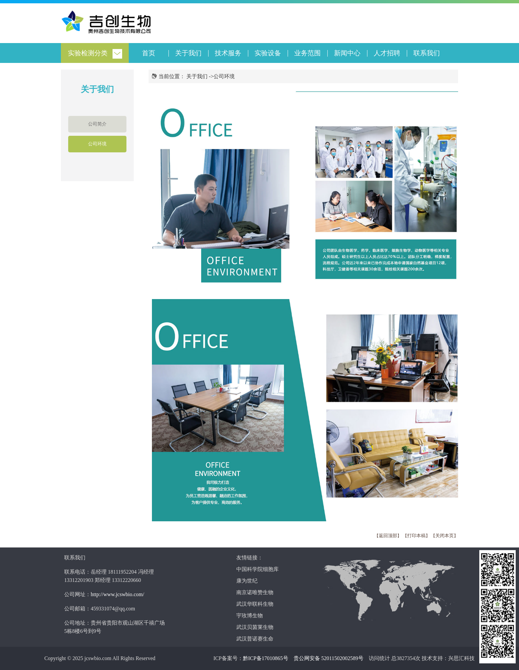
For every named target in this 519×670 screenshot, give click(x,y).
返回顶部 (388, 535)
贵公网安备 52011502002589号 (328, 658)
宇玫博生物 (249, 615)
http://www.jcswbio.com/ (117, 594)
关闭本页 (444, 535)
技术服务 (228, 53)
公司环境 (97, 143)
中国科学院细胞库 (257, 569)
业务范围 (307, 53)
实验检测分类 (88, 53)
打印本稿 (416, 535)
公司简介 (97, 124)
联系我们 (426, 53)
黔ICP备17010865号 (265, 658)
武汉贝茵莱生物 (254, 627)
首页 (148, 53)
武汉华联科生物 (254, 604)
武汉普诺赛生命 (254, 639)
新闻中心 (347, 53)
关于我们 (188, 53)
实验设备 (268, 53)
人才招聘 (387, 53)
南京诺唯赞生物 (254, 592)
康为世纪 (247, 581)
